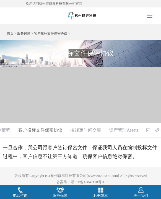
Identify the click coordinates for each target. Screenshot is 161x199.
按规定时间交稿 (85, 130)
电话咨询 (20, 192)
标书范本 (101, 192)
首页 (10, 33)
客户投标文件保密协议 (50, 33)
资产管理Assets (123, 130)
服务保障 (23, 33)
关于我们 (141, 192)
